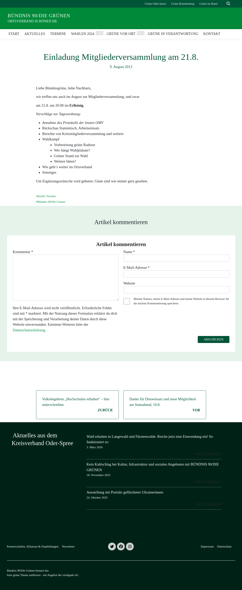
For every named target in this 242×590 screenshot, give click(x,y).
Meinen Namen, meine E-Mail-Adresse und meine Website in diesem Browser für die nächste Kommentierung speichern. (181, 301)
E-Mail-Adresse (136, 267)
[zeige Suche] (228, 4)
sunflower (35, 575)
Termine (51, 196)
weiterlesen (208, 454)
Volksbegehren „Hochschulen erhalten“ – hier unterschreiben (77, 405)
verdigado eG (70, 575)
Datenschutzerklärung (29, 330)
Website (129, 283)
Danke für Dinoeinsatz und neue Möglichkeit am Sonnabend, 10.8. (164, 405)
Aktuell (40, 196)
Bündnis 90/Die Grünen (39, 15)
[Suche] (223, 4)
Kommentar (23, 252)
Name (129, 252)
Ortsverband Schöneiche (32, 21)
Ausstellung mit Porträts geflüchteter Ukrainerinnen (125, 492)
